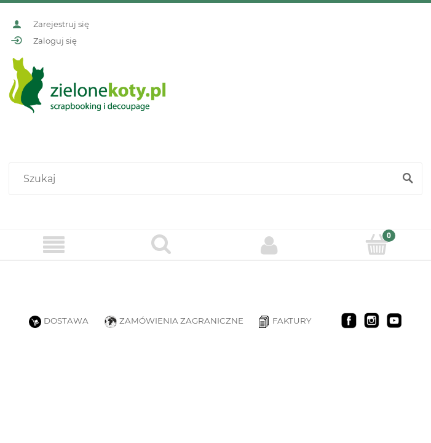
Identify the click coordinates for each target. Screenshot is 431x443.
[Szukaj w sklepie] (204, 179)
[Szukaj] (407, 179)
